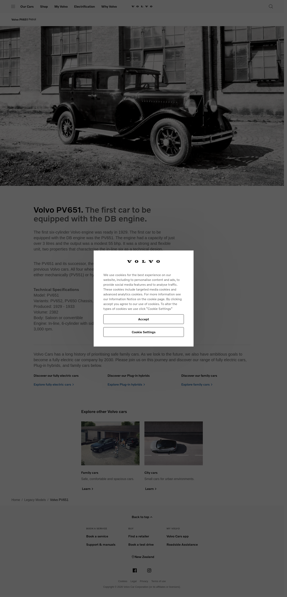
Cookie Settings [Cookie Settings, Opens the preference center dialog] (143, 332)
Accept (143, 319)
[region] (144, 298)
